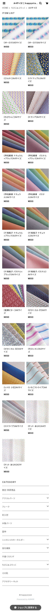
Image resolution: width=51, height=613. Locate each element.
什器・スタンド (8, 556)
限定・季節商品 (8, 490)
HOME (5, 8)
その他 (5, 573)
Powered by (25, 599)
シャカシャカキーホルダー (13, 540)
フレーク (6, 506)
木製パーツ (7, 523)
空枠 (4, 531)
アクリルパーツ (8, 498)
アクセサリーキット (10, 581)
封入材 (5, 515)
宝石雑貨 (6, 548)
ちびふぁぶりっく (18, 8)
